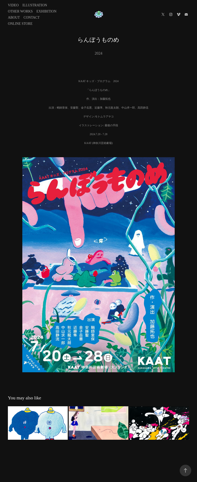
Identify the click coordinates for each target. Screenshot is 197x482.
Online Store (20, 24)
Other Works (20, 11)
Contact (31, 17)
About (14, 17)
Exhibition (47, 11)
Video (13, 5)
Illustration (34, 5)
